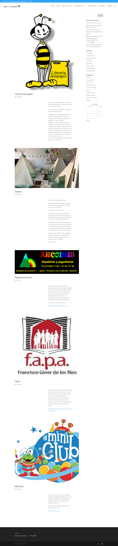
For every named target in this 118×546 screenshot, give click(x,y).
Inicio (52, 6)
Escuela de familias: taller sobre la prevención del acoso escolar (94, 31)
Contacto (109, 6)
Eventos (88, 90)
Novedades (102, 6)
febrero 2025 (89, 66)
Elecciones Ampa (90, 85)
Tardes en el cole (79, 6)
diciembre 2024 (90, 68)
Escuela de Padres (91, 87)
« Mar (87, 120)
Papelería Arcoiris (23, 277)
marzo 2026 (89, 53)
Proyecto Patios (90, 92)
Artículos (88, 77)
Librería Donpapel (24, 93)
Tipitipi (18, 191)
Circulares (89, 82)
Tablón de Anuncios (91, 97)
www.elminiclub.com (54, 511)
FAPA (17, 381)
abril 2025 (89, 63)
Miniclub (19, 486)
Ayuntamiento (90, 80)
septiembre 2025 (90, 58)
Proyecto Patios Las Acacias (93, 23)
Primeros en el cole (67, 6)
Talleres (88, 100)
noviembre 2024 (90, 71)
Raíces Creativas (90, 95)
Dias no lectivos (92, 6)
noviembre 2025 (90, 55)
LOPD (28, 536)
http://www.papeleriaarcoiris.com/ (57, 306)
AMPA (58, 6)
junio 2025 (89, 61)
